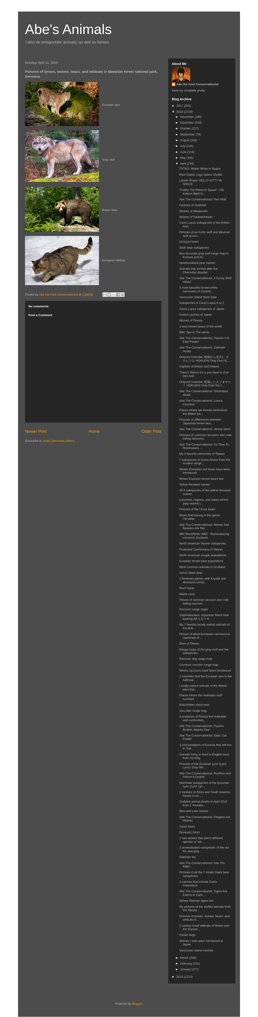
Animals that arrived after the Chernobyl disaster (198, 270)
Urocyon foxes (188, 241)
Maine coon (187, 594)
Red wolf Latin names (193, 811)
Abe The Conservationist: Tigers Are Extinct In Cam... (203, 893)
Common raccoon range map (198, 664)
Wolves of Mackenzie (193, 211)
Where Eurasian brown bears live (201, 478)
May (183, 157)
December (187, 117)
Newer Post (36, 431)
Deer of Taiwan (189, 643)
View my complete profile (188, 90)
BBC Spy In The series (194, 332)
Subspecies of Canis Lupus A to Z (201, 303)
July (183, 146)
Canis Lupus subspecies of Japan (201, 309)
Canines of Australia (192, 205)
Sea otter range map (193, 710)
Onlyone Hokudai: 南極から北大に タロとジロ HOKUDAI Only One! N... (204, 358)
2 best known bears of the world (200, 326)
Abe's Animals (68, 29)
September (188, 134)
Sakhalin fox (187, 857)
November (187, 122)
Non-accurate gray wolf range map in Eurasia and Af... (203, 255)
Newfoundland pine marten (197, 263)
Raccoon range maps (193, 609)
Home (94, 431)
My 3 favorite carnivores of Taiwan (201, 453)
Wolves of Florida (190, 320)
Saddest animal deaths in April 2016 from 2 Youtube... (203, 803)
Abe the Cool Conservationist (197, 84)
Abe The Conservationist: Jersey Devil (204, 429)
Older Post (151, 431)
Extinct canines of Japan (195, 314)
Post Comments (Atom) (59, 441)
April (183, 163)
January (186, 969)
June (183, 152)
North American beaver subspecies (202, 543)
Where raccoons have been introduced (205, 670)
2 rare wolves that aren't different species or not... (201, 839)
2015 (180, 976)
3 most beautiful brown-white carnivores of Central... (198, 289)
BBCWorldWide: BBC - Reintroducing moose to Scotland (204, 535)
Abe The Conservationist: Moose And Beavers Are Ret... (204, 526)
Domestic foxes (189, 832)
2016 (180, 111)
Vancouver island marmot (196, 950)
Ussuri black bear (190, 572)
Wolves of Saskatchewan (196, 217)
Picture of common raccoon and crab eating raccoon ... (203, 601)
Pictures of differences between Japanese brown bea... (200, 421)
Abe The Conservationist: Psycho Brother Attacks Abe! (201, 727)
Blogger (137, 1003)
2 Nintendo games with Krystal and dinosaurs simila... (202, 580)
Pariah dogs (187, 935)
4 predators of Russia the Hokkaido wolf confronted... (202, 718)
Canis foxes (187, 826)
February (186, 963)
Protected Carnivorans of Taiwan (201, 549)
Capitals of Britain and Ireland (199, 366)
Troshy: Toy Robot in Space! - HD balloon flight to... (201, 191)
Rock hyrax (186, 588)
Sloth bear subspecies (194, 247)
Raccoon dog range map (195, 658)
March (184, 957)
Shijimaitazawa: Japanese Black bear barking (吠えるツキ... (204, 616)
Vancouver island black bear (198, 297)
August (185, 140)
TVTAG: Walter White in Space (199, 168)
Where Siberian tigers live (196, 900)
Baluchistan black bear (194, 704)
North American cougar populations (202, 555)
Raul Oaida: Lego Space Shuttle (200, 174)
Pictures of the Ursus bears (197, 509)
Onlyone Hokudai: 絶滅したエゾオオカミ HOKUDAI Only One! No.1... (205, 383)
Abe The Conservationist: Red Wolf (202, 199)
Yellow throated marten (194, 484)
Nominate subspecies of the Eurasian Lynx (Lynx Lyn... (204, 784)
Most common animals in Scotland (202, 567)
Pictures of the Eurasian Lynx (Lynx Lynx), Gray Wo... (202, 765)
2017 (180, 105)
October (186, 128)
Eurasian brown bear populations (201, 561)
